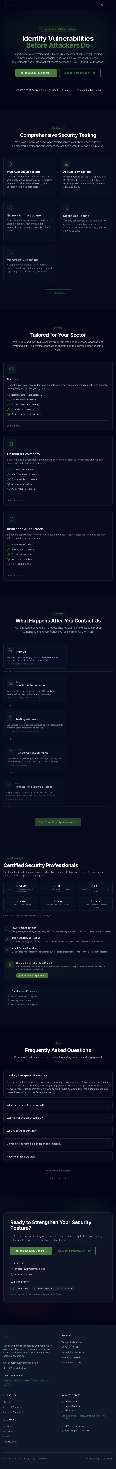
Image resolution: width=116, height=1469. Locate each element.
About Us (7, 1426)
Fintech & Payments (12, 1407)
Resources (8, 1431)
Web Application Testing (72, 1342)
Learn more (15, 427)
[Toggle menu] (110, 5)
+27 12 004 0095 (25, 1274)
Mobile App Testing (70, 1357)
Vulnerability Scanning (71, 1362)
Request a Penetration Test (80, 75)
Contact (7, 1436)
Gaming (6, 1402)
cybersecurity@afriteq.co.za (31, 1268)
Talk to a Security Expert (36, 75)
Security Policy (10, 1441)
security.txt (108, 1458)
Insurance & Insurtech (13, 1412)
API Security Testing (70, 1347)
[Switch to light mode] (102, 5)
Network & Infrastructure (72, 1352)
